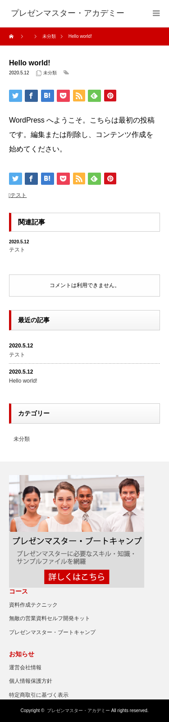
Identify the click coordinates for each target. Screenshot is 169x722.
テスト (18, 195)
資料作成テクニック (33, 605)
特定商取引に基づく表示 (39, 695)
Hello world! (23, 381)
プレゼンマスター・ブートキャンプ (52, 632)
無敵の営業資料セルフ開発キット (49, 618)
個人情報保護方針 (30, 681)
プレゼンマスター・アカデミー (78, 710)
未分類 (50, 72)
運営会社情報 (25, 667)
